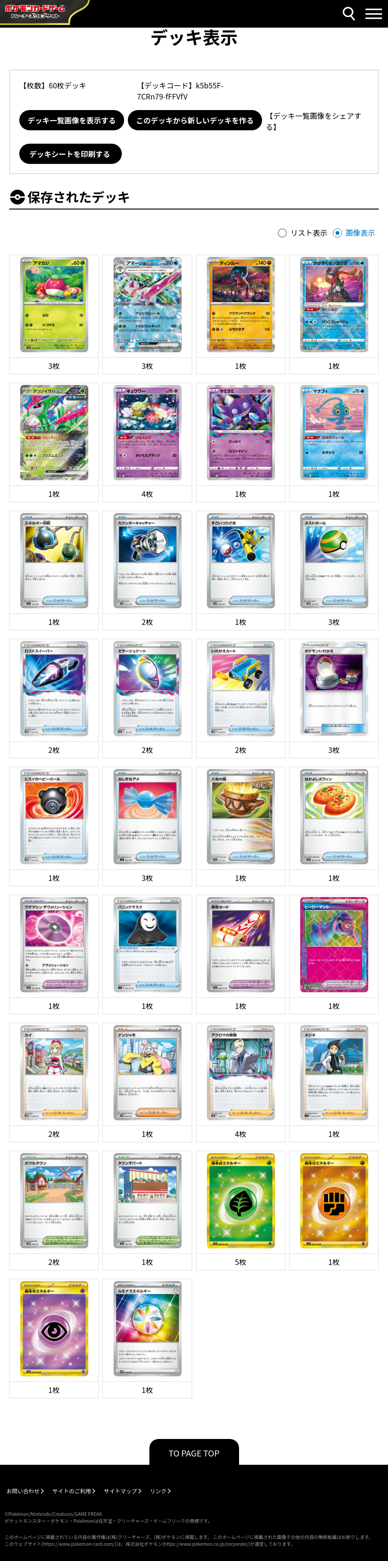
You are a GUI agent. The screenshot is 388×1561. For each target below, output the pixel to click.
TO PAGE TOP (194, 1453)
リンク (158, 1491)
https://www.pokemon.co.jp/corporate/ (206, 1543)
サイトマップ (120, 1491)
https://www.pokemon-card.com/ (78, 1543)
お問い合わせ (23, 1491)
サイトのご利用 (71, 1491)
